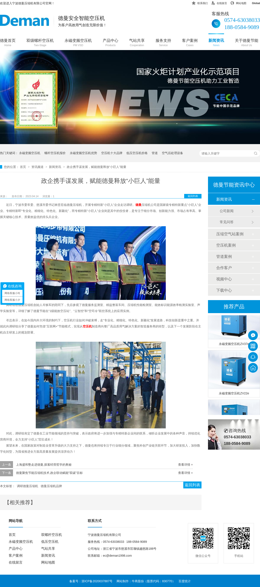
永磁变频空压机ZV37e (234, 344)
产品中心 (110, 43)
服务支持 (163, 43)
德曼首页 (8, 43)
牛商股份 (138, 581)
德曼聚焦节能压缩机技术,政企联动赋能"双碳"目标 (49, 473)
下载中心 (224, 290)
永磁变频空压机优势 (83, 153)
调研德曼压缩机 (27, 486)
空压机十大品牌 (111, 153)
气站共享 (137, 43)
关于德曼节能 (246, 43)
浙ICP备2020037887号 (96, 581)
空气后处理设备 (172, 153)
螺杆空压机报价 (55, 153)
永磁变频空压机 (78, 43)
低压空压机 (49, 541)
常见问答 (227, 222)
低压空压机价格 (137, 153)
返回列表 (193, 196)
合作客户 (224, 268)
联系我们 (200, 2)
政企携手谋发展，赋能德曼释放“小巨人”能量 (96, 167)
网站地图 (238, 2)
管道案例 (224, 256)
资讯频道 (37, 167)
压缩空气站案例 (230, 234)
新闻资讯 (216, 43)
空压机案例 (226, 245)
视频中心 (224, 279)
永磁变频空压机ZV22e (234, 394)
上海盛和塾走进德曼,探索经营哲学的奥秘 (44, 464)
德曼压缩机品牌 (51, 486)
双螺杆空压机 (51, 535)
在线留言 (219, 2)
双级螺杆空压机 (40, 43)
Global (253, 2)
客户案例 (190, 43)
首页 (23, 167)
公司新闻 (227, 211)
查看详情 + (185, 464)
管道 (155, 153)
